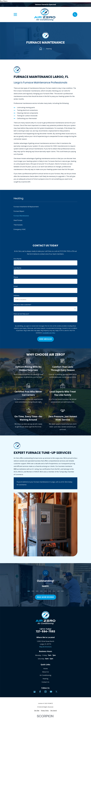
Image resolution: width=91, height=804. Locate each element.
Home (45, 668)
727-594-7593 (45, 631)
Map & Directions (45, 647)
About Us (45, 672)
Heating (45, 679)
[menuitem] (36, 710)
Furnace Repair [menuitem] (19, 211)
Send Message (45, 339)
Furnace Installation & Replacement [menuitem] (26, 207)
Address (16, 295)
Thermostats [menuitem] (18, 225)
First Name (17, 259)
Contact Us (45, 682)
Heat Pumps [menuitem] (18, 220)
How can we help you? (21, 314)
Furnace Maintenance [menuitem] (21, 216)
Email (16, 286)
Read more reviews (45, 597)
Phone (16, 277)
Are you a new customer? (22, 305)
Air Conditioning (45, 675)
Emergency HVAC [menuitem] (20, 229)
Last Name (17, 268)
